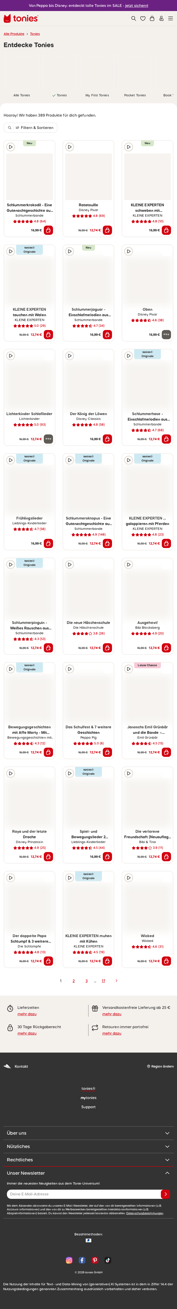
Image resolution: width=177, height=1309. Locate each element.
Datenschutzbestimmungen (144, 1213)
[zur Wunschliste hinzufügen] (48, 147)
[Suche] (133, 18)
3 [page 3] (87, 981)
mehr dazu (27, 1014)
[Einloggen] (161, 18)
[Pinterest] (94, 1260)
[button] (143, 18)
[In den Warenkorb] (48, 230)
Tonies (35, 33)
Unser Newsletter (88, 1173)
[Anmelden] (165, 1194)
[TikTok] (107, 1260)
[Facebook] (82, 1260)
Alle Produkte (14, 33)
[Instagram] (69, 1260)
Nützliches (88, 1146)
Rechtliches (88, 1160)
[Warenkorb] (152, 18)
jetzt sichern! (136, 5)
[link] (22, 71)
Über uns (88, 1133)
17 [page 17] (103, 981)
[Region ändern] (160, 1066)
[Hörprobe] (10, 147)
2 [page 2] (74, 981)
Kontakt (15, 1066)
